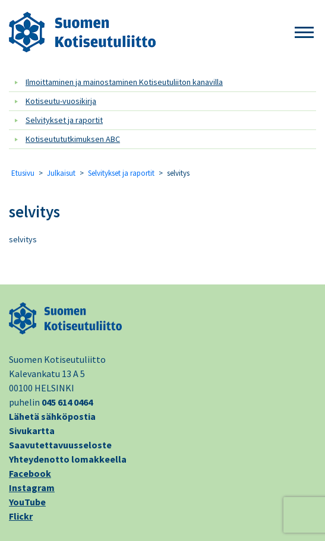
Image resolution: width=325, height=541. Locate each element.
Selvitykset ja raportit (64, 120)
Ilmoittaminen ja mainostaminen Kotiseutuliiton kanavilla (124, 82)
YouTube (27, 502)
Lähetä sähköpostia (52, 416)
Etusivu (22, 173)
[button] (304, 33)
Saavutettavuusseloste (60, 445)
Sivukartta (32, 430)
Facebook (30, 473)
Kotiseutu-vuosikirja (61, 101)
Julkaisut (61, 173)
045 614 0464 (67, 402)
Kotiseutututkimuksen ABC (73, 139)
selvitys (34, 211)
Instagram (32, 487)
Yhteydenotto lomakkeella (68, 459)
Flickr (21, 516)
